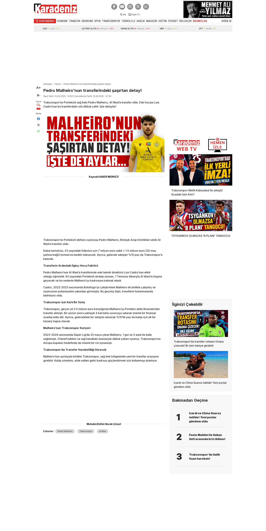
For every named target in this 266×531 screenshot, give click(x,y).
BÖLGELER (185, 20)
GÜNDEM (62, 20)
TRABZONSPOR (111, 20)
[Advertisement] (133, 57)
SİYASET (173, 20)
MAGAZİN (151, 20)
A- (38, 95)
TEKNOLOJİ (128, 20)
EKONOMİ (87, 20)
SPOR (97, 20)
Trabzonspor (85, 431)
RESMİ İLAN (200, 20)
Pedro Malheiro (65, 431)
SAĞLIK (140, 20)
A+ (38, 88)
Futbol (58, 84)
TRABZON (74, 20)
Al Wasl (102, 431)
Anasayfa (47, 84)
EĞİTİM (163, 20)
